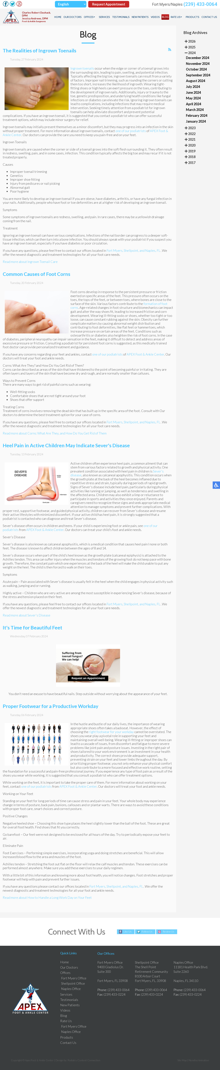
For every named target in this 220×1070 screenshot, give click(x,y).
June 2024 (193, 92)
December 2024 (197, 58)
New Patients (140, 17)
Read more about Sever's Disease (26, 618)
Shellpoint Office (73, 983)
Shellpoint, (131, 253)
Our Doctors (73, 17)
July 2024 (193, 87)
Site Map (182, 1060)
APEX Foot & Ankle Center (145, 357)
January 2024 (196, 121)
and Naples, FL (149, 253)
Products (192, 17)
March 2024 (195, 110)
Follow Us (147, 931)
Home (57, 17)
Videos (155, 17)
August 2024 (195, 81)
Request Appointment (108, 4)
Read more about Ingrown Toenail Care (30, 265)
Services (104, 17)
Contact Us (209, 17)
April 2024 (193, 104)
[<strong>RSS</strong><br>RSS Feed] (169, 53)
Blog (165, 17)
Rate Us (175, 17)
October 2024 (196, 69)
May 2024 (193, 98)
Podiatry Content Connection (84, 1060)
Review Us (168, 931)
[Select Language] (70, 4)
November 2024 (197, 64)
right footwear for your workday (111, 735)
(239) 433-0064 (200, 4)
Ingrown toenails (82, 71)
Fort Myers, (115, 253)
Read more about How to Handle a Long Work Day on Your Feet (47, 900)
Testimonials (121, 17)
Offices (89, 17)
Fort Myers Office (73, 978)
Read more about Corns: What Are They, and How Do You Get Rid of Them (55, 436)
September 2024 (198, 75)
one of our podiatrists (130, 134)
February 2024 (196, 115)
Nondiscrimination (199, 1060)
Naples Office (71, 989)
